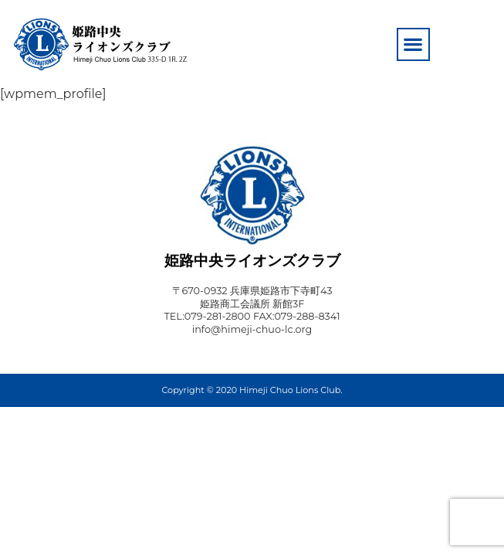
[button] (413, 44)
